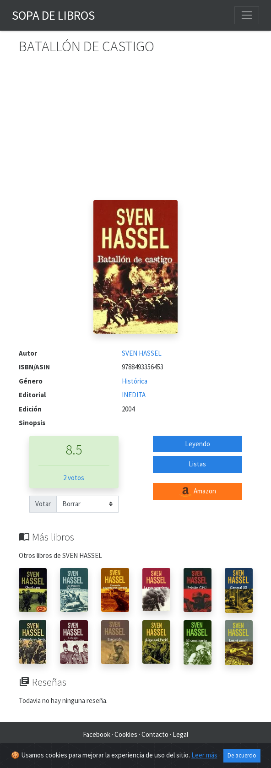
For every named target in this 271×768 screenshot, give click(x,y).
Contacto (154, 734)
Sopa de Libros (53, 15)
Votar (43, 503)
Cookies (125, 734)
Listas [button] (197, 464)
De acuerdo (242, 755)
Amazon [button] (197, 492)
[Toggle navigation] (246, 15)
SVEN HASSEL (142, 353)
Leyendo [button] (197, 443)
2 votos (73, 477)
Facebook (96, 734)
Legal (180, 734)
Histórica (134, 381)
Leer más (204, 755)
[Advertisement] (135, 131)
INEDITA (134, 394)
